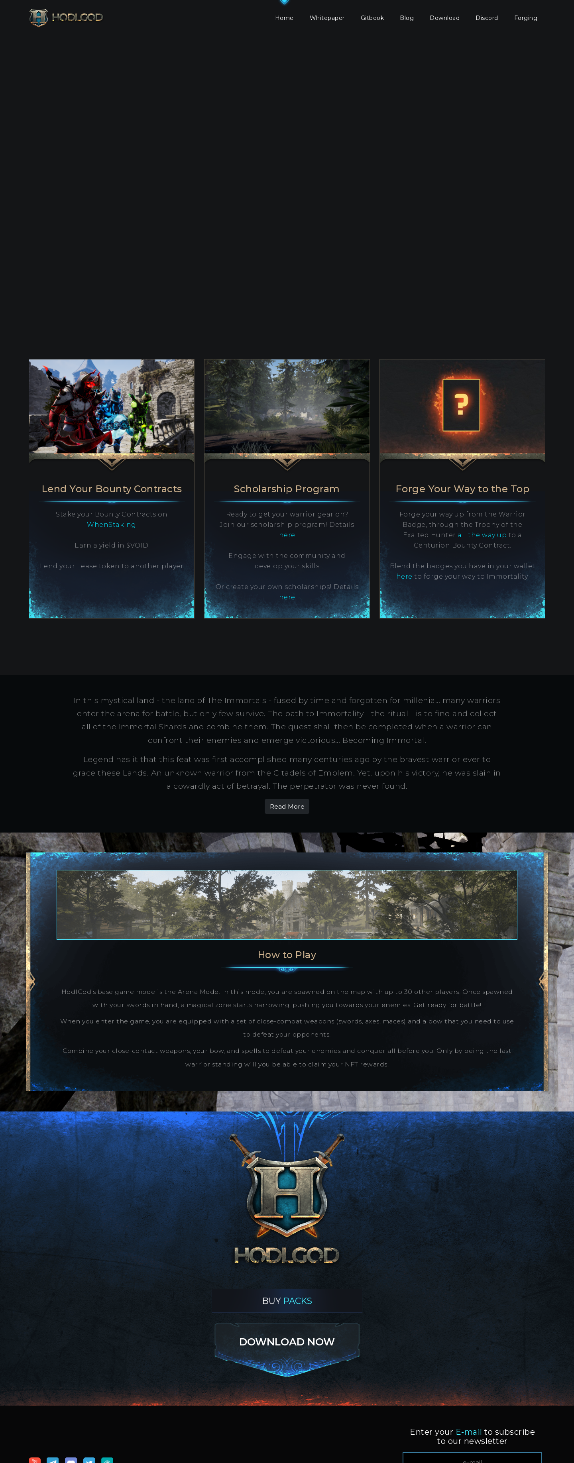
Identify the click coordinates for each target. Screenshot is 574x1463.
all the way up (482, 535)
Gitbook (372, 18)
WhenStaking (111, 524)
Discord (487, 18)
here (287, 535)
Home (284, 18)
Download (445, 18)
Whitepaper (327, 18)
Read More (287, 806)
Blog (407, 18)
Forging (526, 18)
